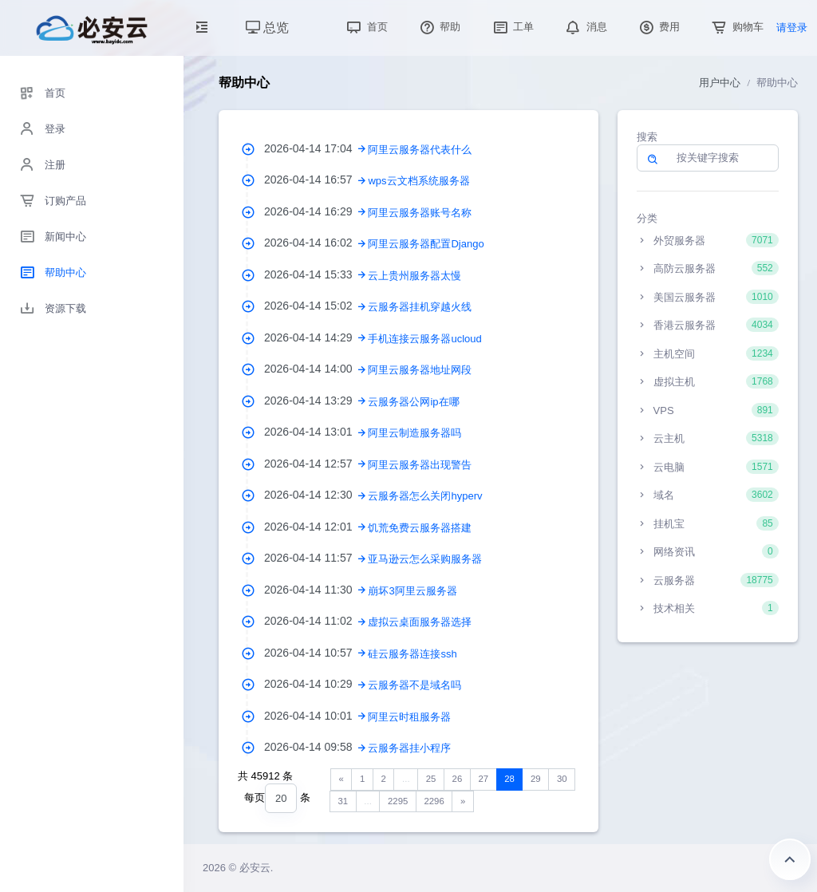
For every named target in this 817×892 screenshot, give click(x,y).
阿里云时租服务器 (409, 717)
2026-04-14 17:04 (316, 148)
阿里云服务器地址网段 (420, 370)
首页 (365, 27)
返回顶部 (790, 859)
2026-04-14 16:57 (316, 179)
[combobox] (281, 798)
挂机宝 (708, 523)
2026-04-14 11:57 (316, 557)
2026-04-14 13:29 (316, 400)
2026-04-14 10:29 (316, 683)
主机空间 (708, 353)
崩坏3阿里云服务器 (412, 591)
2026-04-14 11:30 (316, 589)
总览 (267, 27)
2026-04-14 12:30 (316, 494)
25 (431, 778)
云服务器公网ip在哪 (413, 402)
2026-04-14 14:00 (316, 368)
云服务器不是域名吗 (414, 685)
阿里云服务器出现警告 (420, 465)
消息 (584, 27)
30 (562, 778)
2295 (398, 801)
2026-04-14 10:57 (316, 652)
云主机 (708, 438)
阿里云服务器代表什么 (420, 150)
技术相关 (708, 608)
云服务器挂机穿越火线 (420, 307)
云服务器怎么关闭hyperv (425, 496)
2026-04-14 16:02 (316, 242)
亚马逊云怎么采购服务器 (425, 559)
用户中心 (719, 83)
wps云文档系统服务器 (418, 181)
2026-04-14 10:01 (316, 715)
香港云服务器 (708, 325)
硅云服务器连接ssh (412, 654)
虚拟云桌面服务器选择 (420, 622)
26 (457, 778)
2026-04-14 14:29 (316, 337)
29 (536, 778)
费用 (658, 27)
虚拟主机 (708, 381)
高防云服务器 (708, 268)
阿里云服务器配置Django (425, 244)
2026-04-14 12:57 (316, 463)
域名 (708, 494)
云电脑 (708, 467)
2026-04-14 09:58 (316, 746)
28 (509, 778)
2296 (434, 801)
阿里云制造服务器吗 (414, 433)
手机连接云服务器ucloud (424, 339)
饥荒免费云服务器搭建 (420, 528)
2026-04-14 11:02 (316, 620)
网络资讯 (708, 551)
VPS (708, 410)
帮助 (438, 27)
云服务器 (708, 580)
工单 (512, 27)
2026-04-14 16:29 (316, 211)
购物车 (736, 27)
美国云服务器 (708, 297)
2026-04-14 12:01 (316, 526)
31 (343, 801)
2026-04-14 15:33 (316, 274)
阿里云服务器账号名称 (420, 213)
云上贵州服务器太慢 (414, 276)
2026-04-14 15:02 (316, 305)
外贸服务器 (708, 240)
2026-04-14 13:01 (316, 431)
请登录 (791, 28)
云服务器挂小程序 (409, 748)
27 (483, 778)
